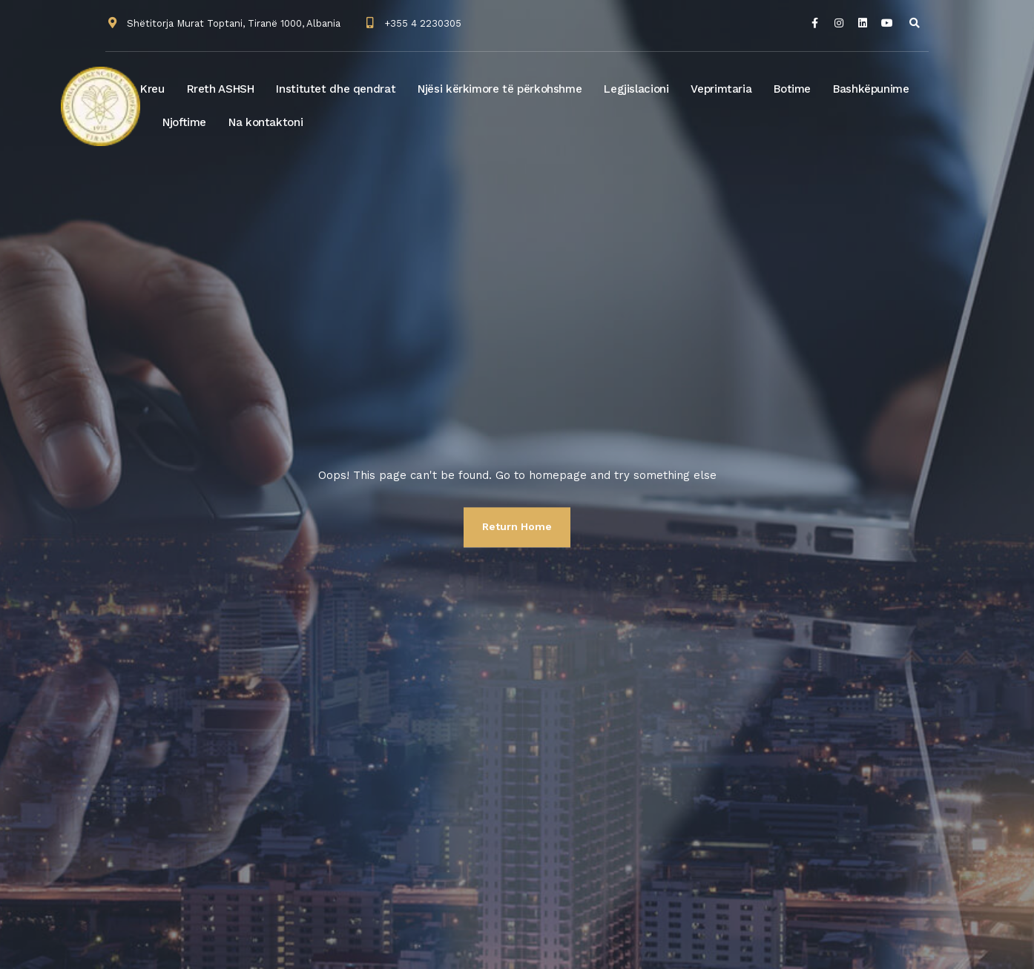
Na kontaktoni (265, 122)
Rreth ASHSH (220, 89)
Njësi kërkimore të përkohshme (500, 89)
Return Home (517, 526)
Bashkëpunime (871, 89)
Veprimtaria (721, 89)
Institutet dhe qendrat (335, 89)
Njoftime (184, 122)
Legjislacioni (636, 89)
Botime (792, 89)
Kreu (152, 89)
